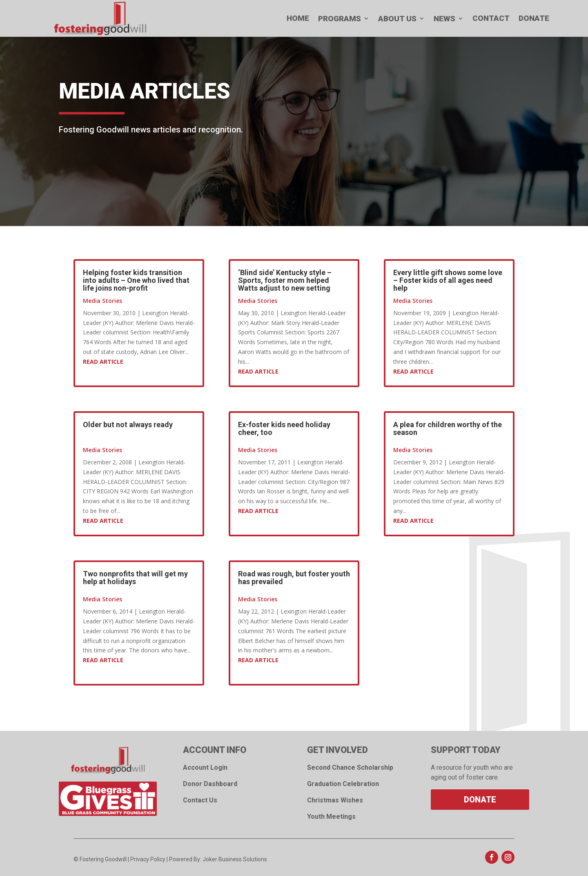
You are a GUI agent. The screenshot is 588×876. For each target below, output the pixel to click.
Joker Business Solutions (235, 859)
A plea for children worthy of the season (447, 428)
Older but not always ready (128, 424)
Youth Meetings (331, 816)
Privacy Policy (147, 859)
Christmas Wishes (335, 800)
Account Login (205, 767)
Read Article (103, 361)
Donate (480, 799)
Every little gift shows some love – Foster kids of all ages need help (447, 280)
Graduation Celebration (343, 784)
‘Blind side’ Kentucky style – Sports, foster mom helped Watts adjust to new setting (285, 280)
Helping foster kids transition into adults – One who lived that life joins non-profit (136, 280)
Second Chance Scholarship (350, 767)
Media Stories (102, 301)
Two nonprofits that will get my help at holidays (135, 577)
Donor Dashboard (210, 784)
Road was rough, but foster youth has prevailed (294, 577)
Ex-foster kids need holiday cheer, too (284, 428)
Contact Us (200, 800)
